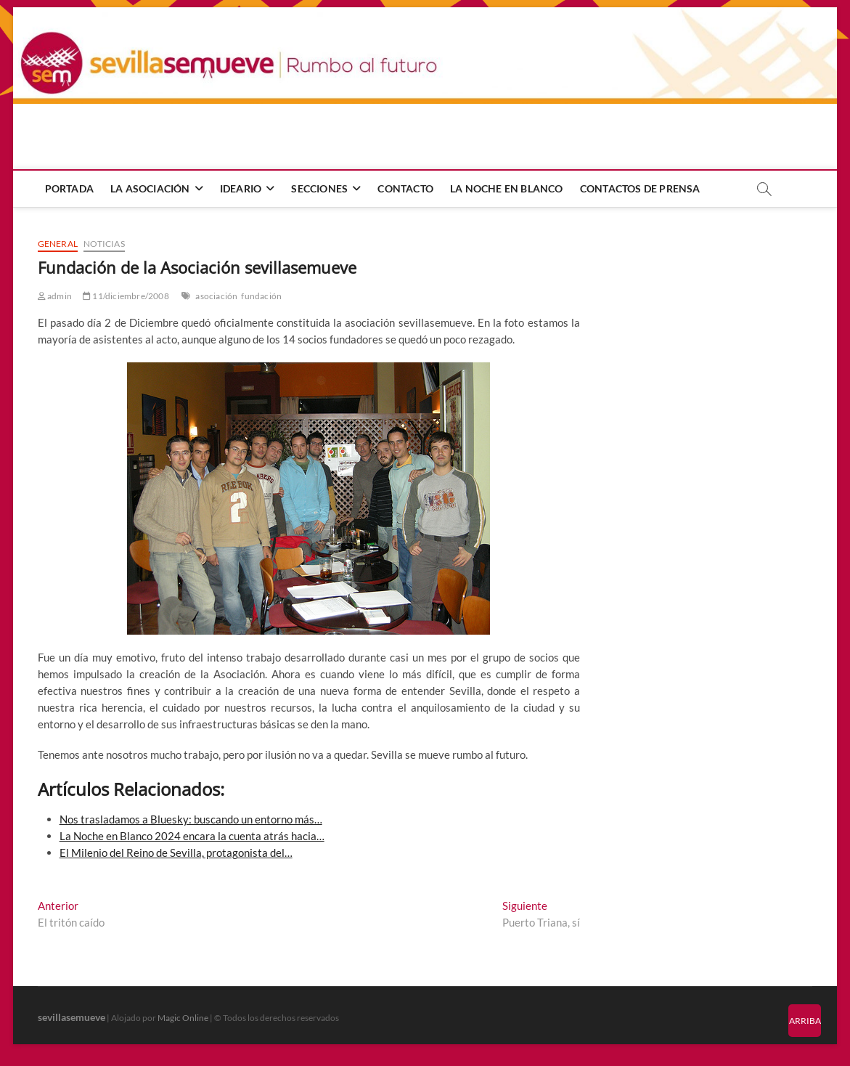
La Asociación (150, 188)
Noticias (104, 243)
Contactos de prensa (640, 188)
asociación (216, 295)
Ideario (240, 188)
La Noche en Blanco (506, 188)
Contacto (405, 188)
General (58, 243)
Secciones (319, 188)
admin (55, 295)
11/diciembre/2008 (126, 295)
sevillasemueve (71, 1017)
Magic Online (183, 1017)
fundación (261, 295)
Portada (69, 188)
